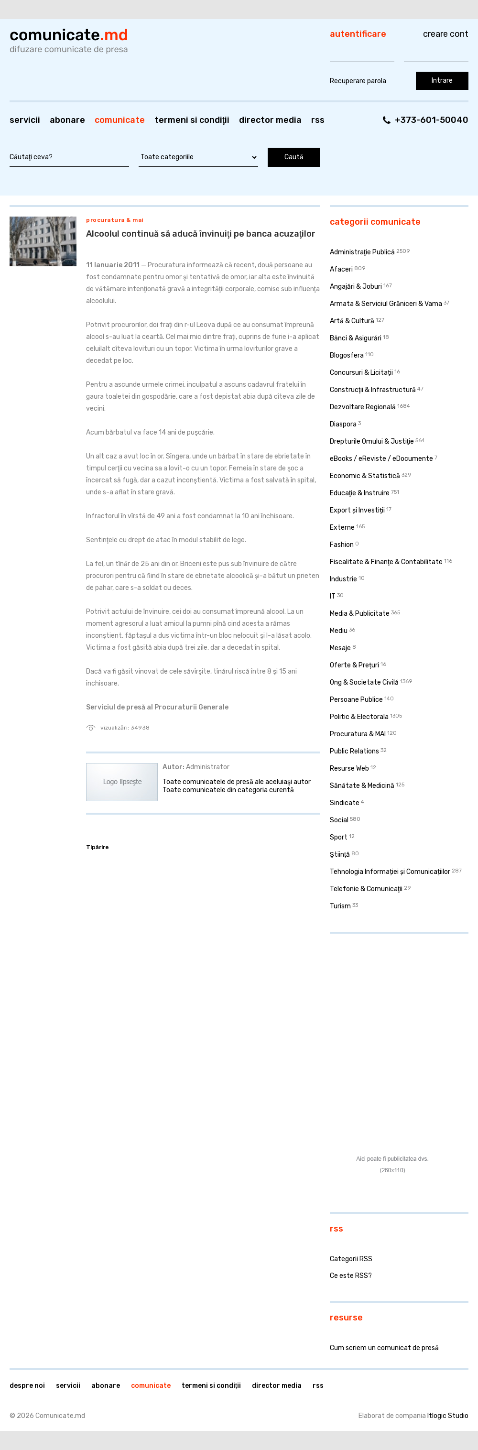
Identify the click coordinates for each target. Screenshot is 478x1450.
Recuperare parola (358, 81)
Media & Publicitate (360, 614)
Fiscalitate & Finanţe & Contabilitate (386, 562)
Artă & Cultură (352, 321)
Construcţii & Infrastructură (373, 390)
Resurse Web (349, 768)
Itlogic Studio (447, 1416)
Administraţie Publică (362, 252)
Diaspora (343, 424)
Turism (340, 906)
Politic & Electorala (359, 717)
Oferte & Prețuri (354, 665)
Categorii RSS (351, 1259)
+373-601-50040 (431, 120)
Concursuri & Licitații (361, 373)
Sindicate (344, 803)
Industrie (343, 579)
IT (333, 596)
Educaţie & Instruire (360, 493)
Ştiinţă (340, 854)
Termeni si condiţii (191, 120)
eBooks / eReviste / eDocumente (381, 459)
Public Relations (354, 751)
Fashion (342, 545)
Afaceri (341, 269)
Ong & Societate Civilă (364, 682)
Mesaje (340, 648)
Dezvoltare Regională (363, 407)
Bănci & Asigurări (355, 338)
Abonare (67, 120)
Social (339, 820)
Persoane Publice (356, 700)
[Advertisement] (389, 991)
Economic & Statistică (365, 476)
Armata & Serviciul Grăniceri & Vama (386, 304)
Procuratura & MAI (114, 220)
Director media (270, 120)
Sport (339, 837)
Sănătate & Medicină (362, 786)
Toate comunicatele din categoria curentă (228, 790)
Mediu (339, 631)
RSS (318, 120)
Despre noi (27, 1386)
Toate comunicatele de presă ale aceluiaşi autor (237, 782)
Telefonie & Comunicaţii (366, 889)
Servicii (25, 120)
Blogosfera (347, 355)
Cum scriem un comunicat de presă (384, 1348)
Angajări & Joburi (356, 287)
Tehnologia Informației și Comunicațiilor (390, 872)
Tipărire (97, 847)
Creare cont (445, 34)
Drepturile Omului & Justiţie (372, 441)
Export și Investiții (357, 510)
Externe (342, 527)
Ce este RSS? (351, 1276)
